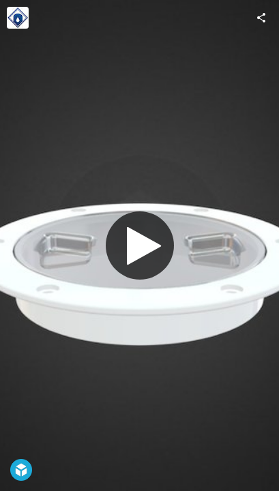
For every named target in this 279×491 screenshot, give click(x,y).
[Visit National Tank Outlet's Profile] (18, 18)
